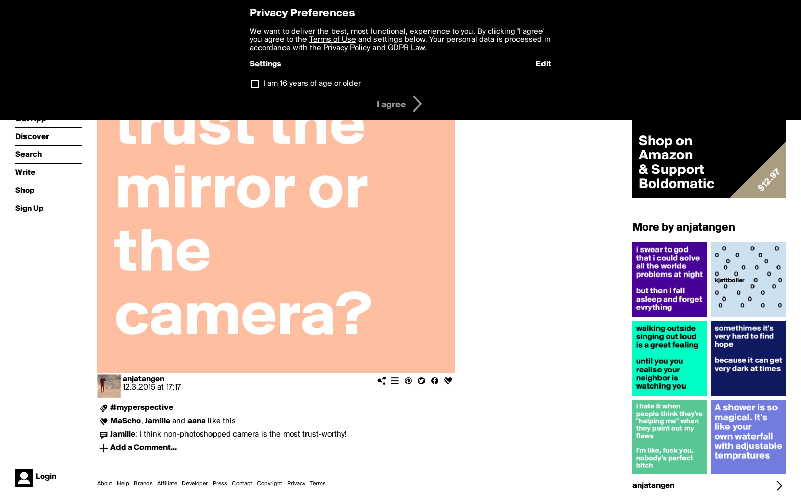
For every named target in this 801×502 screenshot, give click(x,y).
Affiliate (167, 484)
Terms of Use (332, 40)
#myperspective (141, 408)
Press (220, 484)
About (104, 484)
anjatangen (143, 379)
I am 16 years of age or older (312, 84)
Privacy (296, 484)
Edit (543, 64)
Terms (318, 484)
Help (123, 484)
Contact (242, 484)
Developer (195, 484)
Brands (143, 484)
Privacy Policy (346, 48)
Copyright (269, 484)
